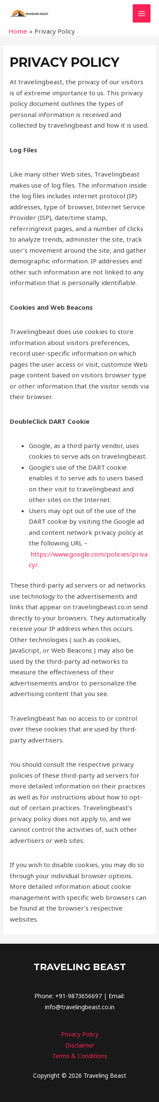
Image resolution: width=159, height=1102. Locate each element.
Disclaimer (79, 1045)
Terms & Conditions (79, 1056)
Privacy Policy (79, 1034)
